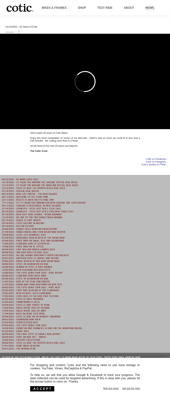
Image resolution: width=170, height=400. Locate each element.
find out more (111, 388)
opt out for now (131, 388)
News (150, 7)
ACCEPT (42, 389)
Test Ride (105, 7)
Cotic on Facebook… (157, 159)
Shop (82, 7)
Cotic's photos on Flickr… (154, 164)
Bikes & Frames (54, 7)
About (129, 7)
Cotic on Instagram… (157, 161)
